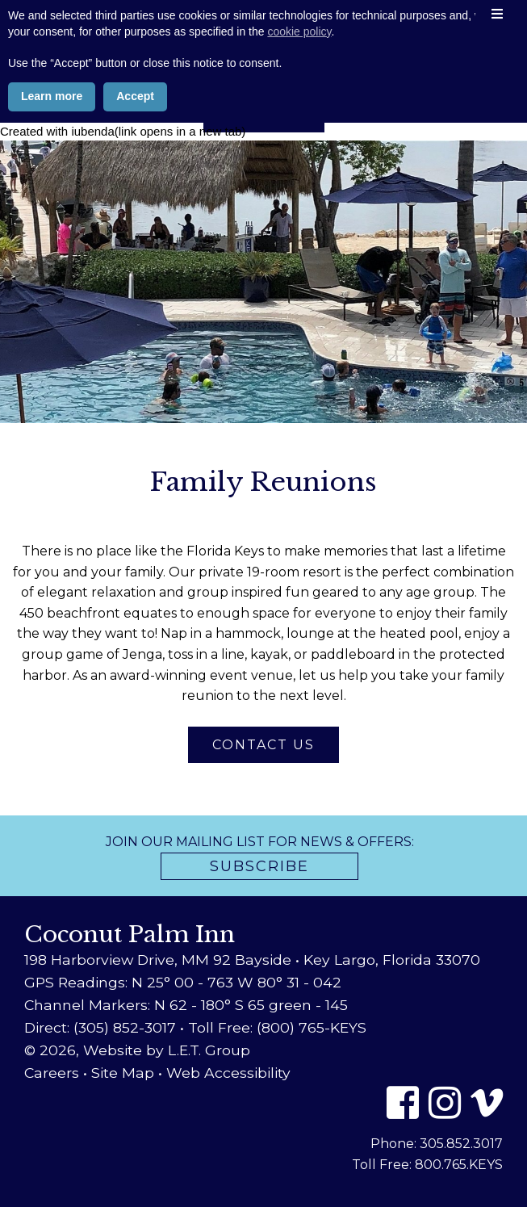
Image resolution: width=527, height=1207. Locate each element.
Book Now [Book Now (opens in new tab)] (264, 111)
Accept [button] (135, 1163)
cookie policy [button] (299, 1098)
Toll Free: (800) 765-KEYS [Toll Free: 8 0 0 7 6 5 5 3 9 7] (277, 1027)
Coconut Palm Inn (263, 36)
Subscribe (259, 866)
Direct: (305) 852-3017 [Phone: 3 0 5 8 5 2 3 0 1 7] (100, 1027)
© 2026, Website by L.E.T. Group (137, 1049)
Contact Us (263, 744)
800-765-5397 (264, 81)
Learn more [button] (51, 1163)
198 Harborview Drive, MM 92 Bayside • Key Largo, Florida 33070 (252, 959)
